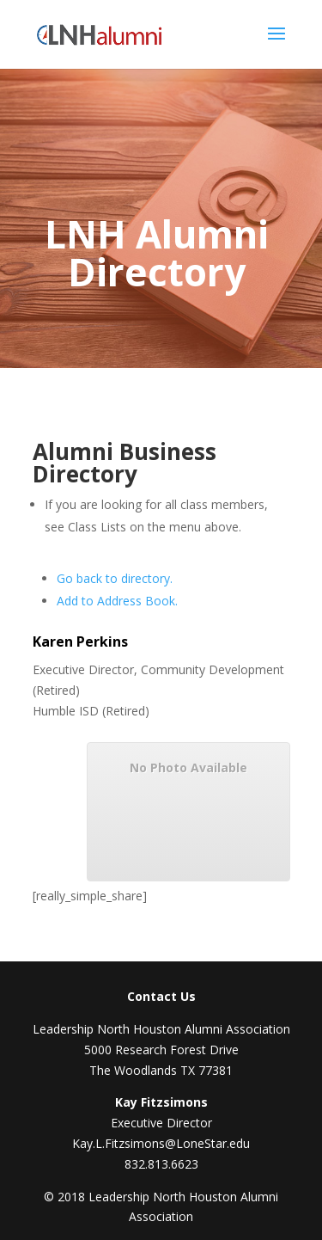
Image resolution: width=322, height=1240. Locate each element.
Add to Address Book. (117, 600)
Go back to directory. (115, 578)
